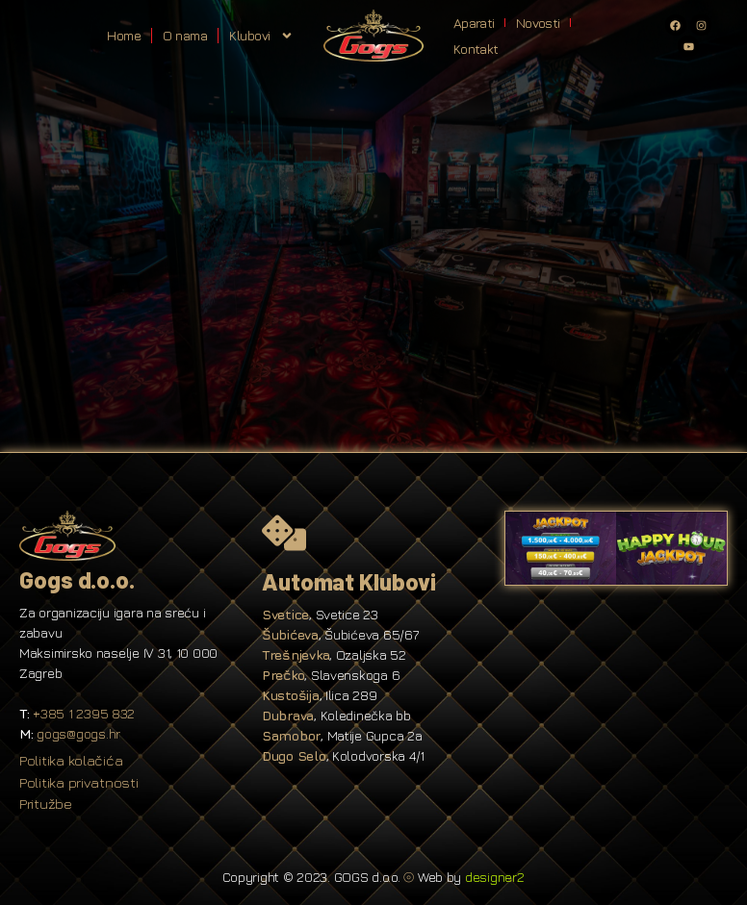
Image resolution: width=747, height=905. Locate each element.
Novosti (537, 22)
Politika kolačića (70, 760)
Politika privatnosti (79, 782)
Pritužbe (45, 803)
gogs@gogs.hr (78, 733)
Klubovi (261, 35)
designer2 (495, 876)
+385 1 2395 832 (84, 713)
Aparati (473, 22)
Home (124, 35)
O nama (185, 35)
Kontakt (475, 48)
